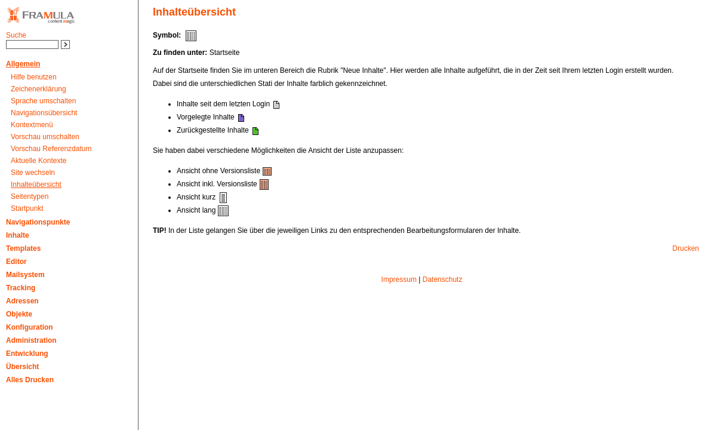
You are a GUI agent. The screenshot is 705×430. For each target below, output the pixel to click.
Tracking (20, 288)
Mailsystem (25, 275)
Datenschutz (443, 279)
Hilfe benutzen (34, 77)
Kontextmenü (32, 125)
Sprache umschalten (43, 101)
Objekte (19, 314)
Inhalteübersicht (36, 184)
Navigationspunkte (38, 222)
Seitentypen (29, 196)
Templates (23, 248)
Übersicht (22, 367)
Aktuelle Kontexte (38, 160)
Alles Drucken (30, 380)
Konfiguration (29, 327)
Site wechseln (33, 172)
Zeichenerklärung (38, 89)
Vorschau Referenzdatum (51, 149)
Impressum (399, 279)
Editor (16, 261)
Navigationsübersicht (44, 113)
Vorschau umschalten (45, 137)
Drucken (685, 248)
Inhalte (17, 235)
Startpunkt (27, 208)
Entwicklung (27, 353)
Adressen (22, 301)
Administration (31, 340)
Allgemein (23, 64)
